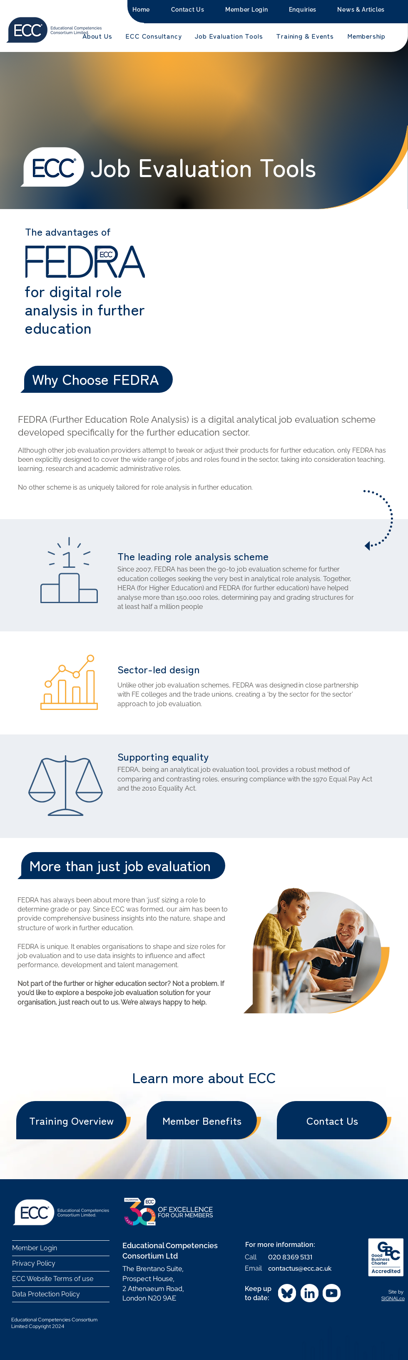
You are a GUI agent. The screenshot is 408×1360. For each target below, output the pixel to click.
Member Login (34, 1248)
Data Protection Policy (46, 1294)
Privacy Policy (33, 1263)
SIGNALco (393, 1298)
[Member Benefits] (202, 1120)
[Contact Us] (332, 1120)
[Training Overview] (71, 1120)
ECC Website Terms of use (52, 1279)
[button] (97, 36)
